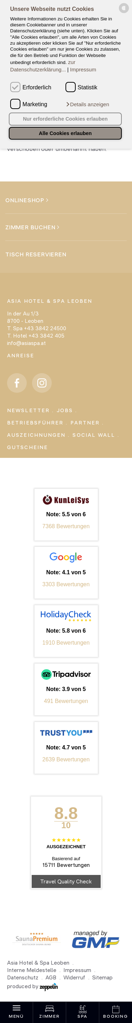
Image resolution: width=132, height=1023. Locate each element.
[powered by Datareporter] (124, 12)
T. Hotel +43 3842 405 (35, 335)
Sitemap (102, 977)
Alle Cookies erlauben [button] (65, 133)
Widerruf (74, 977)
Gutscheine (27, 447)
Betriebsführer (35, 422)
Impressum (83, 69)
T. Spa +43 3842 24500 (36, 328)
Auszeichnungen (36, 435)
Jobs (65, 410)
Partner (85, 422)
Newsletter (28, 410)
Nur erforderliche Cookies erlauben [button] (65, 119)
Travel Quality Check (66, 881)
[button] (87, 104)
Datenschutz (22, 977)
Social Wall (94, 435)
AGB (50, 977)
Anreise (20, 355)
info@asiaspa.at (26, 343)
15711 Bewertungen (66, 865)
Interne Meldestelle (31, 970)
